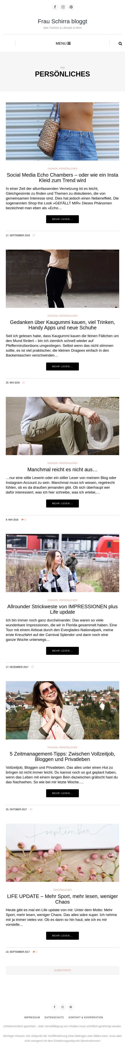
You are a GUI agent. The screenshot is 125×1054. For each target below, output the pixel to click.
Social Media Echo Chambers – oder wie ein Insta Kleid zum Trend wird (62, 177)
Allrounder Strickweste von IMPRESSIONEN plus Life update (62, 609)
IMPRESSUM (32, 1017)
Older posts (62, 970)
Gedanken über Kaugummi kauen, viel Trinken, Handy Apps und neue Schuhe (62, 325)
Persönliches (68, 168)
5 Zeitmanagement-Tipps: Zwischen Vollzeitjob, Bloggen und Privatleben (62, 756)
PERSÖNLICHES (68, 463)
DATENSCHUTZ (54, 1017)
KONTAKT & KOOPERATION (86, 1017)
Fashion (53, 168)
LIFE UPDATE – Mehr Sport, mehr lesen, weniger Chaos (62, 899)
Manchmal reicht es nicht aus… (62, 469)
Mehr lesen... (62, 219)
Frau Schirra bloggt (62, 21)
